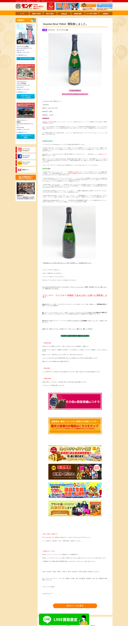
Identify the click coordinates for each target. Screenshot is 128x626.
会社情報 (110, 1)
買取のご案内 (36, 13)
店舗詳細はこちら (22, 55)
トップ (22, 13)
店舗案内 (105, 13)
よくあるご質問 (91, 13)
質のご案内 (50, 13)
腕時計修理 (78, 13)
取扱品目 (64, 13)
